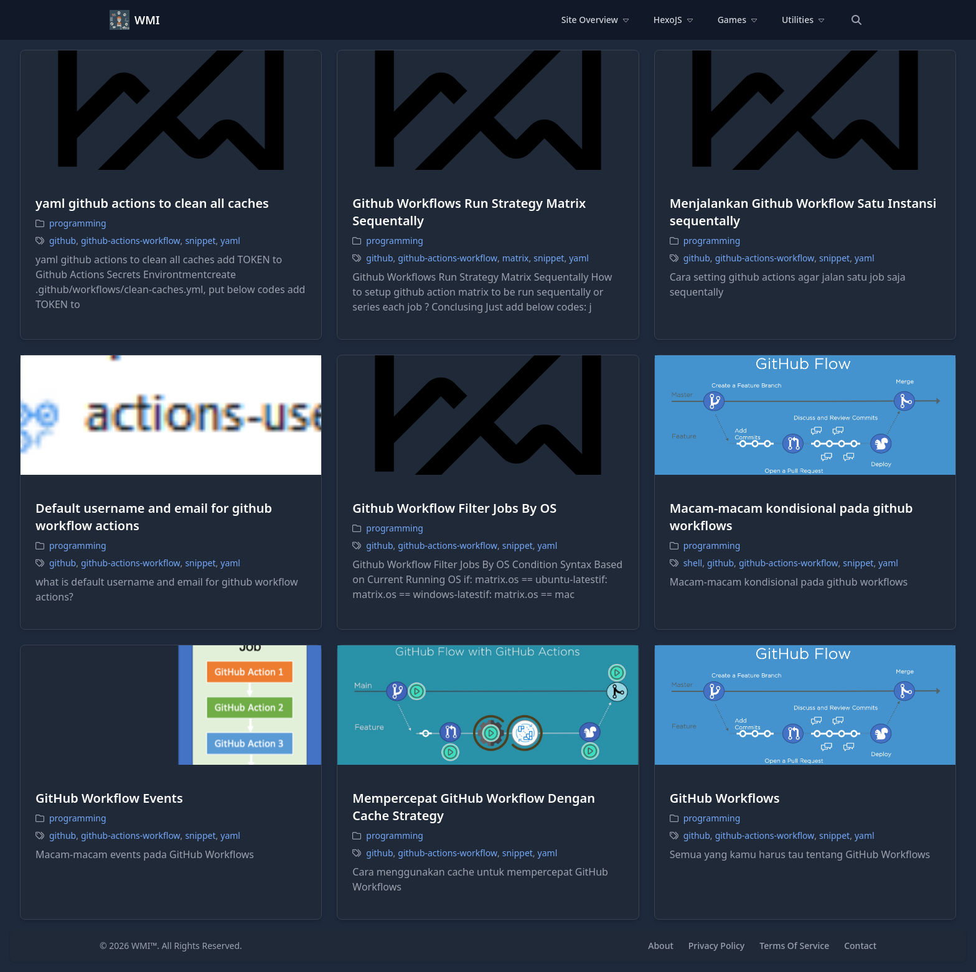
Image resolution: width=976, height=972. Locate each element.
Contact (860, 945)
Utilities (803, 20)
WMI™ (144, 945)
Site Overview (595, 20)
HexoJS (673, 20)
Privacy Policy (716, 945)
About (660, 945)
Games (737, 20)
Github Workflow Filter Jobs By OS (454, 508)
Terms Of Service (794, 945)
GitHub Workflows (725, 798)
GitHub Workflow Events (109, 798)
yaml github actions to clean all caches (152, 203)
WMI (147, 19)
